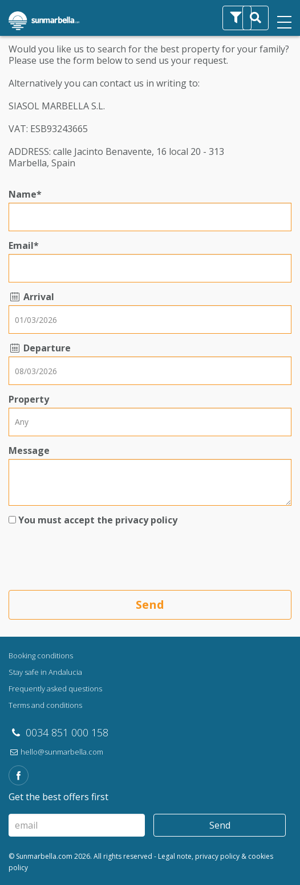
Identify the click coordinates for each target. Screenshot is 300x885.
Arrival (31, 296)
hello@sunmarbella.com (56, 752)
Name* (25, 194)
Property (29, 399)
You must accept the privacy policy (97, 520)
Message (29, 450)
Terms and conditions (45, 705)
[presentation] (95, 559)
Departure (40, 348)
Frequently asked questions (55, 688)
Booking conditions (41, 655)
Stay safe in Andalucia (45, 672)
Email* (24, 245)
